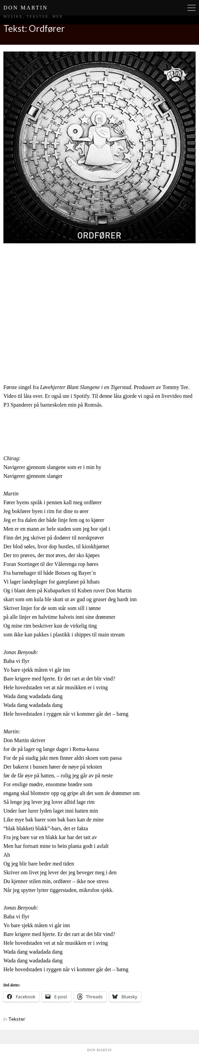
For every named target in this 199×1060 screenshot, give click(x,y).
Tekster (16, 1019)
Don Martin (25, 8)
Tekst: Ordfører (34, 28)
